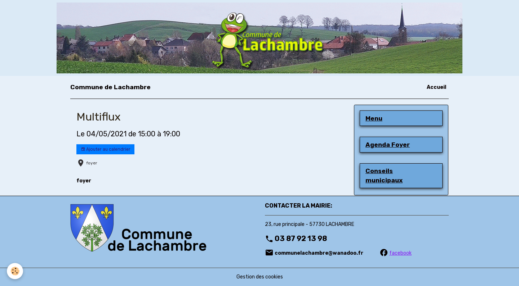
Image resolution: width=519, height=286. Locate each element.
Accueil (436, 87)
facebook (400, 253)
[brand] (110, 87)
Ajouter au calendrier (105, 149)
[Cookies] (15, 271)
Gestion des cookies (259, 277)
